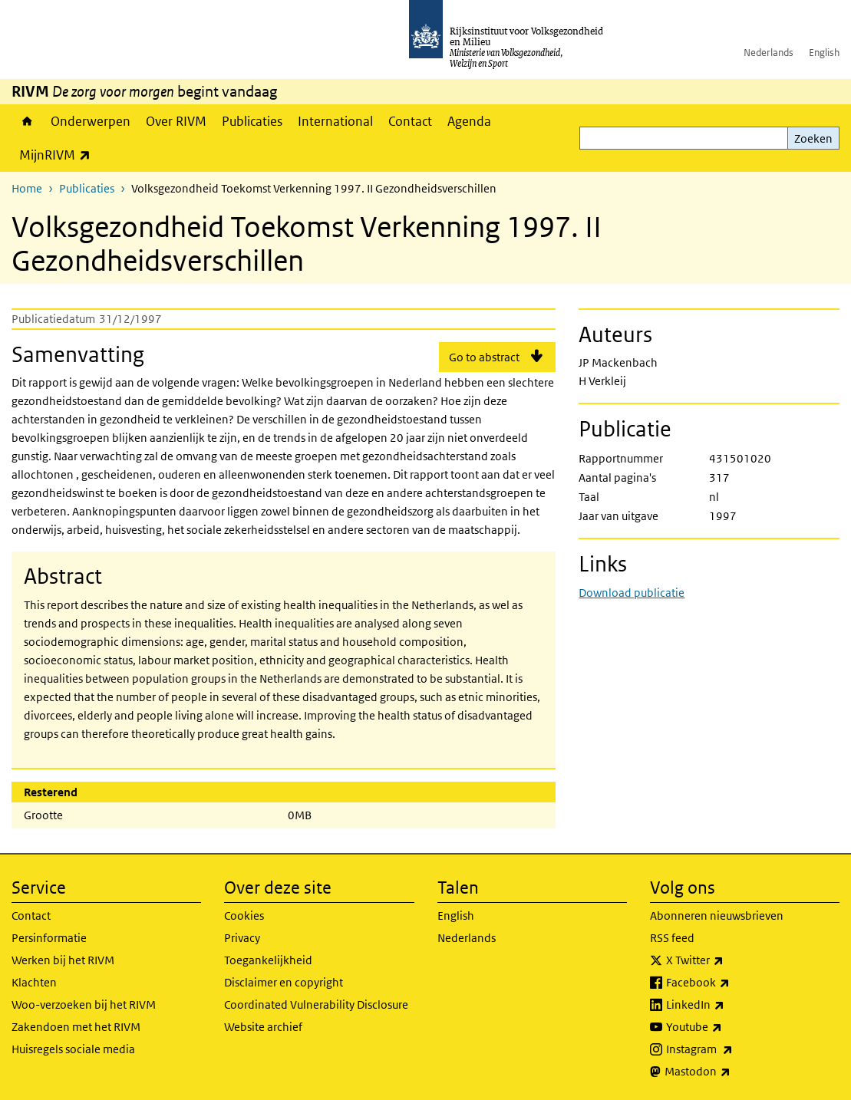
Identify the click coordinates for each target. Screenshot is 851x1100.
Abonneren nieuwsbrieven (716, 915)
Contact (410, 121)
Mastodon (731, 1071)
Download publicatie (631, 592)
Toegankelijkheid (268, 960)
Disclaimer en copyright (283, 982)
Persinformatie (49, 937)
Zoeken (813, 138)
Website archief (263, 1026)
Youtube (728, 1027)
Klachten (34, 982)
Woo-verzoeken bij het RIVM (84, 1004)
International (335, 121)
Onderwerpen (90, 121)
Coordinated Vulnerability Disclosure (316, 1004)
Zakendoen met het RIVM (76, 1026)
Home (27, 121)
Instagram (733, 1049)
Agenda (469, 121)
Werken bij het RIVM (63, 960)
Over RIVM (176, 121)
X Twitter (728, 960)
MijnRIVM (58, 154)
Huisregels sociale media (73, 1049)
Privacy (242, 937)
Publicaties (252, 121)
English (824, 52)
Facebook (731, 982)
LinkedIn (729, 1005)
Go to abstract (484, 357)
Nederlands (768, 52)
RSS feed (672, 937)
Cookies (244, 915)
